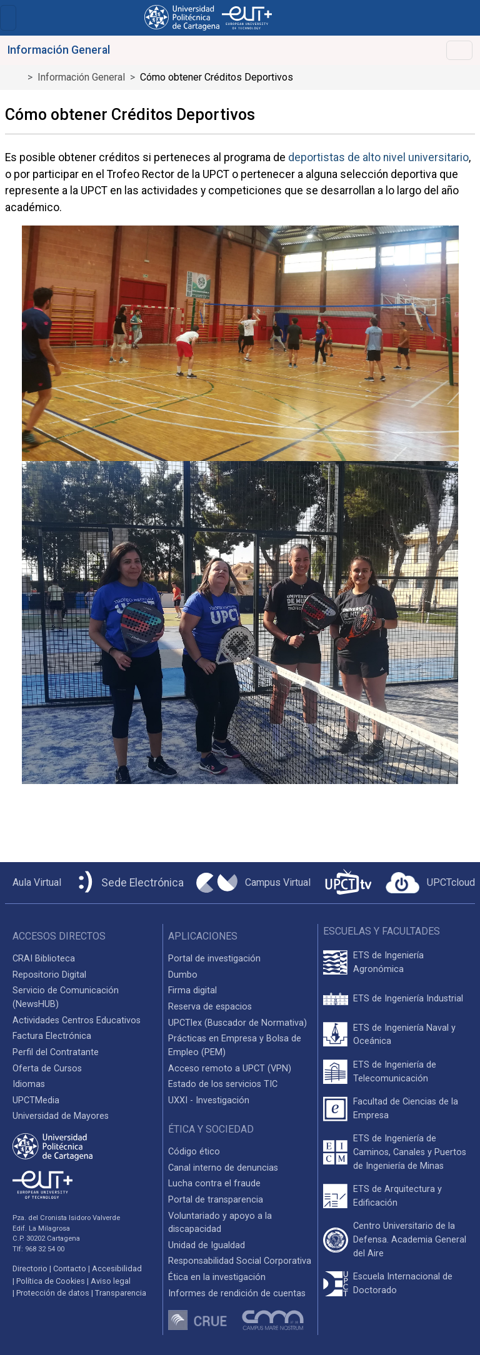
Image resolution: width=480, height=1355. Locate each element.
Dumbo (183, 975)
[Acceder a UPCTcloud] (430, 882)
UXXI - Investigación (208, 1100)
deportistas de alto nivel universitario (378, 157)
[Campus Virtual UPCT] (253, 883)
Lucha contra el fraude (214, 1183)
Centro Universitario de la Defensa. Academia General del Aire (409, 1239)
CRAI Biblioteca (43, 958)
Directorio (30, 1268)
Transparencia (120, 1293)
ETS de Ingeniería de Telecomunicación (394, 1072)
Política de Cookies (50, 1281)
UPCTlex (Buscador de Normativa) (237, 1023)
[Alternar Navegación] (459, 50)
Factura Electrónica (51, 1036)
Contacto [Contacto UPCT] (69, 1268)
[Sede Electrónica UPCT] (129, 883)
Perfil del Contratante (55, 1052)
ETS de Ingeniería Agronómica (388, 962)
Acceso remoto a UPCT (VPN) (229, 1068)
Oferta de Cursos (47, 1068)
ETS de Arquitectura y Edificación (397, 1196)
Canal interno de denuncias (223, 1168)
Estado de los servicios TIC (223, 1084)
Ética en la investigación (217, 1277)
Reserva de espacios (210, 1006)
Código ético (194, 1151)
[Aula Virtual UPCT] (33, 882)
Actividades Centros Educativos (76, 1020)
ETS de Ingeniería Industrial (408, 998)
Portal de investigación (214, 958)
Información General (81, 77)
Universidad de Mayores (60, 1116)
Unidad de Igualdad (206, 1245)
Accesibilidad (117, 1268)
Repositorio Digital (49, 975)
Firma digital (192, 990)
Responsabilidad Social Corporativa (239, 1261)
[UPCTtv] (348, 883)
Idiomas (28, 1084)
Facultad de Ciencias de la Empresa (405, 1108)
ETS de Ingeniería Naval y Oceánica (404, 1035)
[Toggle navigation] (8, 18)
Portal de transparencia (215, 1199)
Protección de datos (52, 1293)
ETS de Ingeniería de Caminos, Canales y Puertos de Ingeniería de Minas (409, 1152)
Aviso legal (111, 1281)
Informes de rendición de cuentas (237, 1293)
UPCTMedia (35, 1100)
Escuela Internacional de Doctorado (402, 1283)
